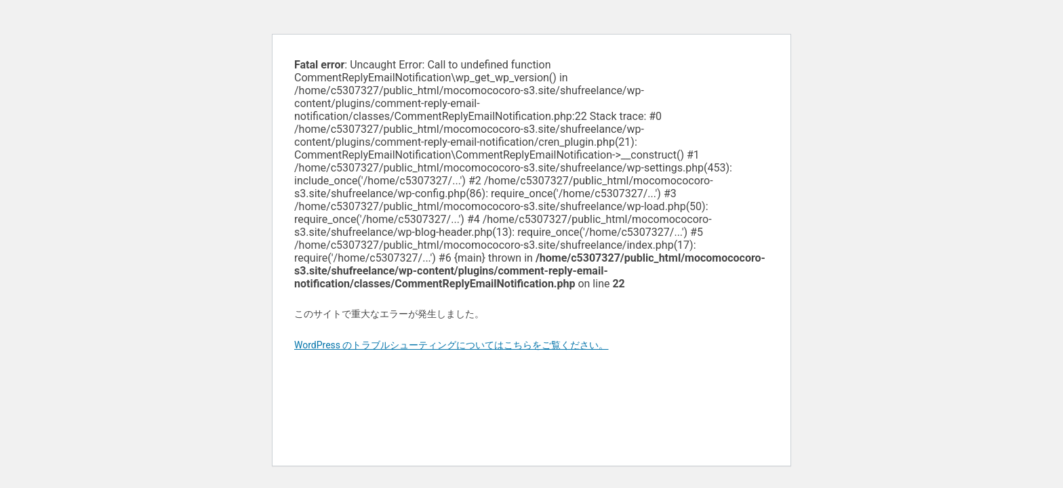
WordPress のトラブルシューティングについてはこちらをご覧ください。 (451, 345)
